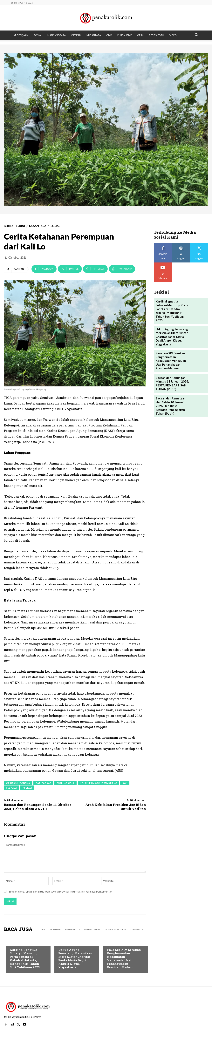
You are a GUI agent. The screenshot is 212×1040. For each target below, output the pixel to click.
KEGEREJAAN (21, 35)
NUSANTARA (93, 35)
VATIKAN (76, 35)
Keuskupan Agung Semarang (98, 783)
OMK (109, 35)
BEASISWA (55, 930)
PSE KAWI (11, 787)
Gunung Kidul (65, 783)
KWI (124, 783)
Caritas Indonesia (18, 783)
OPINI (140, 35)
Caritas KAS (43, 783)
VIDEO (173, 35)
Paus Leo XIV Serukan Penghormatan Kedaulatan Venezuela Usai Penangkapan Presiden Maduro (124, 959)
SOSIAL (38, 35)
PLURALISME (124, 35)
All (43, 930)
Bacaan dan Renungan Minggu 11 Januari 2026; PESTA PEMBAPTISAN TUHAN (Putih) (171, 375)
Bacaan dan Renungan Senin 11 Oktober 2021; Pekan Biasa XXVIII (37, 806)
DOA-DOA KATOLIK (115, 930)
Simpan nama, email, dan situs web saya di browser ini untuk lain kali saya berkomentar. (60, 892)
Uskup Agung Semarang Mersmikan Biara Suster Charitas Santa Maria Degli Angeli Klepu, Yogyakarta (75, 959)
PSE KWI (27, 787)
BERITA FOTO (156, 35)
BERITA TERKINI (14, 226)
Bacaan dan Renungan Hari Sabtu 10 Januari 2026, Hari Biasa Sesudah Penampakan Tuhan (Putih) (172, 396)
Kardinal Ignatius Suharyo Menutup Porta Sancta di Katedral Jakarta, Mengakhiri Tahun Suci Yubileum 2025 (25, 959)
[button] (196, 35)
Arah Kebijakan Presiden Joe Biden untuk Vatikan (115, 806)
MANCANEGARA (56, 35)
